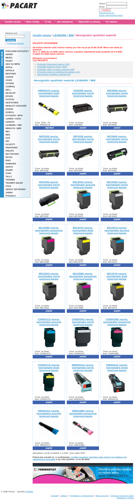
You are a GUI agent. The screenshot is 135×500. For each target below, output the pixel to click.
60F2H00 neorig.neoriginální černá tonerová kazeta (117, 139)
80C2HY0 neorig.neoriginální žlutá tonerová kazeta (82, 230)
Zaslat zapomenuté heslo (111, 15)
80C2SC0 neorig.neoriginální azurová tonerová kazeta (117, 230)
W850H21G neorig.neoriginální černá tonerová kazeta (83, 368)
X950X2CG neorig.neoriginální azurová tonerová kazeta (49, 414)
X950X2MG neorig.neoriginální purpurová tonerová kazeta (83, 414)
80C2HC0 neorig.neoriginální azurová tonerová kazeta (83, 185)
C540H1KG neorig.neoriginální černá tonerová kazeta (83, 322)
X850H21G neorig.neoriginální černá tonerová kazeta (117, 368)
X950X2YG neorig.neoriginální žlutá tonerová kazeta (49, 93)
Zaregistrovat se (106, 13)
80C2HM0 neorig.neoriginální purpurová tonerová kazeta (48, 230)
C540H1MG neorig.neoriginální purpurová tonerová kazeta (117, 322)
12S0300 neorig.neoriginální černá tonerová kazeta (83, 93)
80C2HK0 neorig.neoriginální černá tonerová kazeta (117, 185)
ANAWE (29, 492)
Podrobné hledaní (15, 43)
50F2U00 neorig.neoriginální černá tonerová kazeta (49, 139)
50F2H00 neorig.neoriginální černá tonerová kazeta (117, 93)
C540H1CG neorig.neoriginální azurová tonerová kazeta (49, 322)
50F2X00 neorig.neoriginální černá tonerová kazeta (83, 139)
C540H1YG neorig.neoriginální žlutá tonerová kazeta (49, 368)
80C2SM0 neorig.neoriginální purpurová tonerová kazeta (83, 276)
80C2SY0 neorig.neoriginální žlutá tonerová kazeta (116, 276)
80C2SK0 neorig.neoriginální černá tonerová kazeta (49, 276)
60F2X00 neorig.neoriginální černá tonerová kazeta (49, 185)
